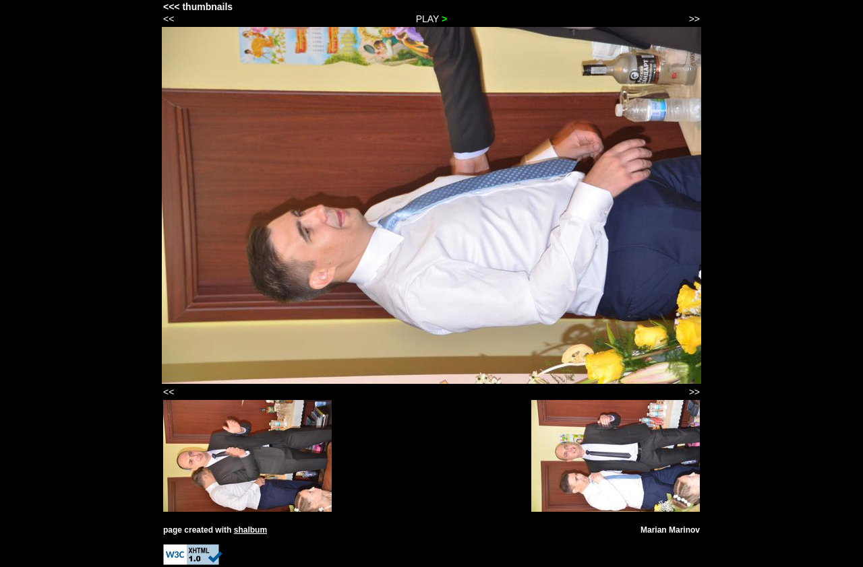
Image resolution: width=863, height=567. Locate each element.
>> (694, 18)
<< (168, 18)
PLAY (432, 18)
